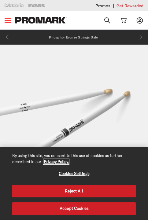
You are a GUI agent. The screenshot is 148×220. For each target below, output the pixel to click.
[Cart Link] (123, 20)
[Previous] (7, 37)
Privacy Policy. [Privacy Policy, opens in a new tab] (56, 161)
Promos (102, 5)
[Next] (140, 37)
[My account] (139, 20)
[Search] (107, 20)
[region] (74, 183)
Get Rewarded (130, 5)
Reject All (74, 191)
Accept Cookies (74, 208)
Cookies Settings (74, 173)
